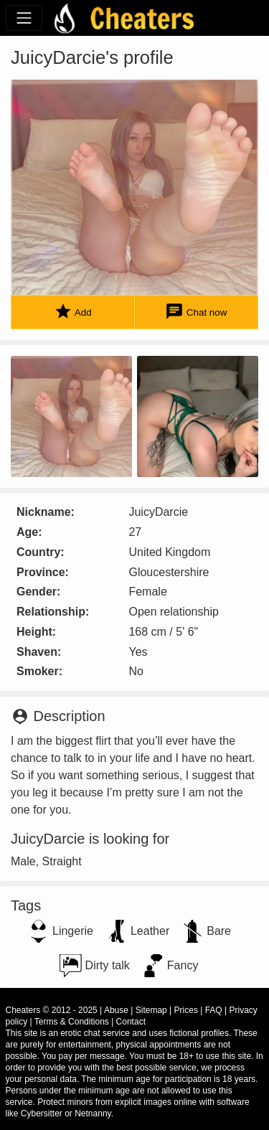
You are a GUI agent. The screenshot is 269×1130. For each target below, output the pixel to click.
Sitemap (151, 1010)
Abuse (116, 1010)
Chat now (196, 311)
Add (73, 311)
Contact (131, 1022)
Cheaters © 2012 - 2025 (52, 1010)
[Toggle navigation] (24, 17)
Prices (186, 1010)
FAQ (213, 1010)
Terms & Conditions (71, 1022)
